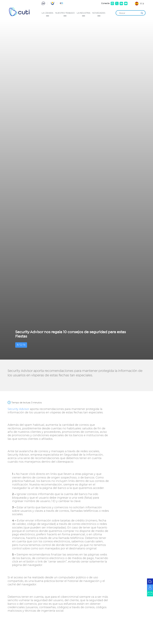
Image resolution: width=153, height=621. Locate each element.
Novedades (98, 13)
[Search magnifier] (142, 13)
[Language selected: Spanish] (139, 3)
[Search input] (129, 13)
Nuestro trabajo (65, 13)
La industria (83, 13)
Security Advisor (18, 409)
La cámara (47, 13)
